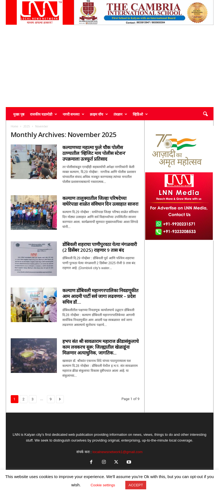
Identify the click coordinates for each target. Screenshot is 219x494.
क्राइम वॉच (99, 114)
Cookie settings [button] (103, 485)
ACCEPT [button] (136, 485)
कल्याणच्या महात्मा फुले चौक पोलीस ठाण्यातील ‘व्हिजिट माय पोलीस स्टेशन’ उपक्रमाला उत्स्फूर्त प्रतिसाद (94, 153)
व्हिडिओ (140, 114)
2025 (26, 126)
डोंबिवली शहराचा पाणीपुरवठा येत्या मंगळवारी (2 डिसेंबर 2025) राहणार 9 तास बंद (99, 247)
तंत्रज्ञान (120, 114)
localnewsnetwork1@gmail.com (118, 452)
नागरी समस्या (73, 114)
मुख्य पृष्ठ (18, 114)
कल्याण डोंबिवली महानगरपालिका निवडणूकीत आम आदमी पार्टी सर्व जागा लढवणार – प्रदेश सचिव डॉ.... (100, 296)
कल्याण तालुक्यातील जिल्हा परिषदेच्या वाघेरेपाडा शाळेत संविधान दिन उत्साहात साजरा (100, 201)
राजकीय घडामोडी (43, 114)
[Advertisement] (110, 65)
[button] (205, 114)
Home (14, 126)
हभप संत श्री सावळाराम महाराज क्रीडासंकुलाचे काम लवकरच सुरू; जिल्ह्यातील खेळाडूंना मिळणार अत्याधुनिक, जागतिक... (100, 347)
